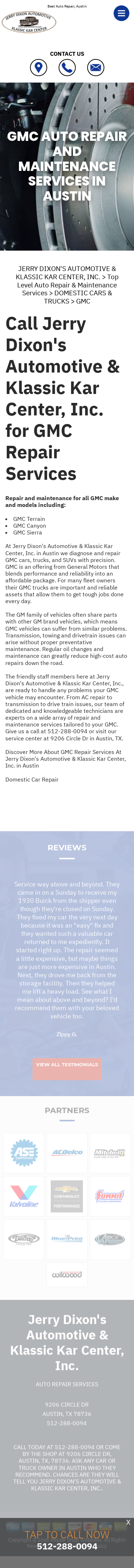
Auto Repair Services (67, 1395)
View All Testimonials (67, 1075)
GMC (83, 301)
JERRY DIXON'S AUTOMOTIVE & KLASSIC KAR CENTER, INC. (66, 272)
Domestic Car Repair (32, 779)
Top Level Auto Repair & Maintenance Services (68, 284)
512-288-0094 (68, 731)
